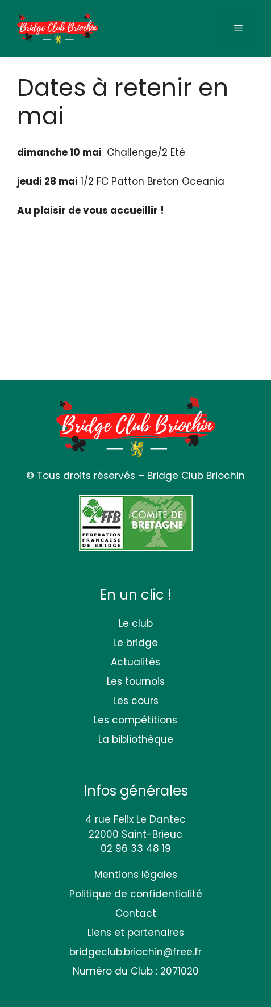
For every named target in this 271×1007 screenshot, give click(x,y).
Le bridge (135, 643)
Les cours (136, 701)
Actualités (135, 662)
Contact (135, 913)
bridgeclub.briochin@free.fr (135, 952)
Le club (136, 623)
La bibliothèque (135, 739)
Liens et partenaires (135, 932)
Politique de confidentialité (135, 894)
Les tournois (136, 681)
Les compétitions (135, 720)
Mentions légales (135, 874)
